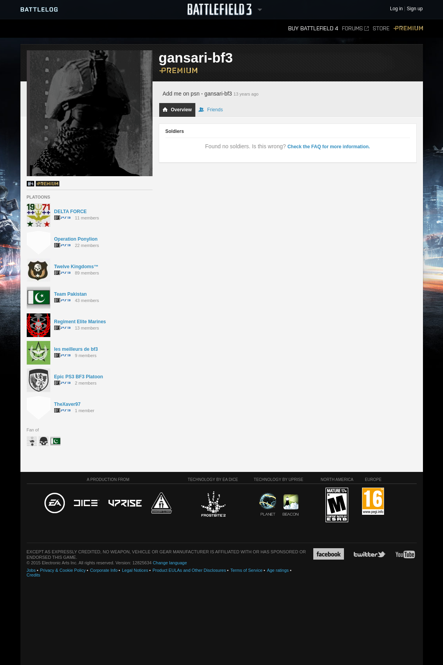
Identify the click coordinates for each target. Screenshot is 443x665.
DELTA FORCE (70, 211)
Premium (408, 28)
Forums (355, 28)
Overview (177, 109)
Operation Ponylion (76, 239)
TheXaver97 (67, 404)
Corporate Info (104, 570)
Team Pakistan (70, 294)
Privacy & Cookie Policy (63, 570)
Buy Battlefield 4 (313, 28)
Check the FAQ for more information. (328, 146)
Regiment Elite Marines (80, 321)
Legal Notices (135, 570)
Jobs (31, 570)
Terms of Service (246, 570)
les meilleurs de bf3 (76, 349)
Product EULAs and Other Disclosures (189, 570)
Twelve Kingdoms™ (76, 266)
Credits (33, 575)
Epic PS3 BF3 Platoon (78, 376)
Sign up (415, 8)
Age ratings (278, 570)
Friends (211, 109)
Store (381, 28)
